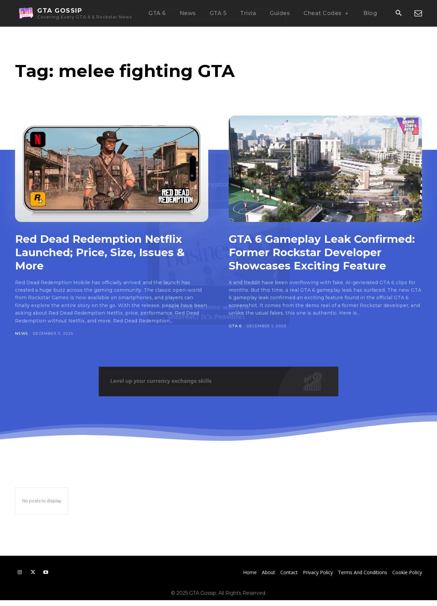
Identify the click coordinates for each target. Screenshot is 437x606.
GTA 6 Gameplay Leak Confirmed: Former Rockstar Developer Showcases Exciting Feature (321, 259)
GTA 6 (235, 339)
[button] (398, 14)
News (21, 333)
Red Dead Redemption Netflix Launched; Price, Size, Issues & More (106, 252)
